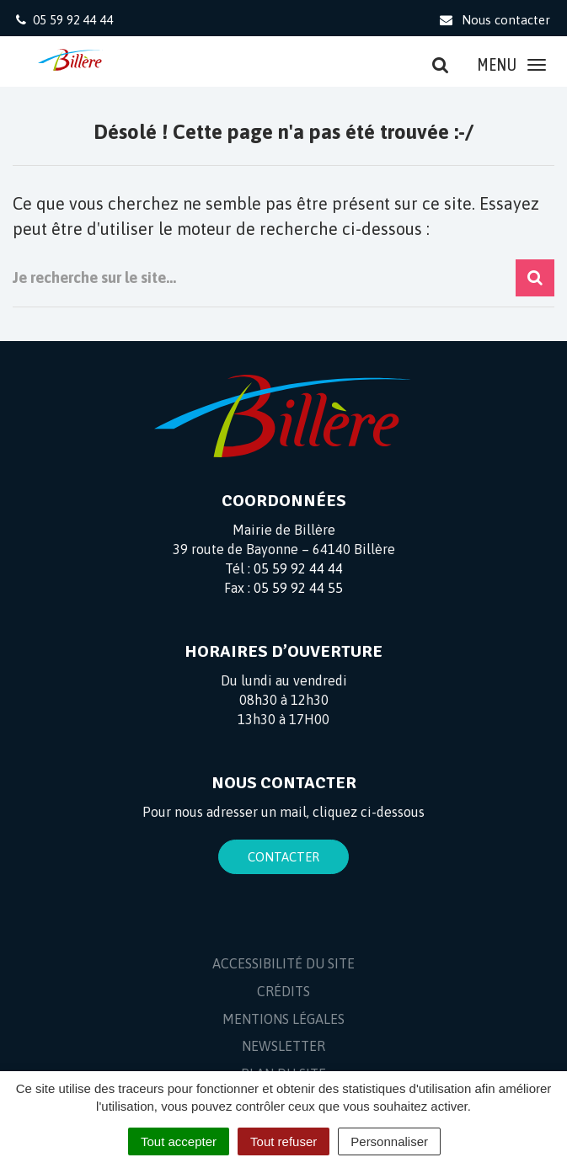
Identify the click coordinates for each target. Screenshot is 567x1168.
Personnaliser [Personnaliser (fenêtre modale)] (389, 1141)
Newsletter (283, 1045)
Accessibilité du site (283, 963)
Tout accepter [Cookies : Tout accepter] (179, 1141)
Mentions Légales (283, 1019)
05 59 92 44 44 (298, 568)
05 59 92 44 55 (298, 587)
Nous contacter (494, 20)
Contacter (283, 857)
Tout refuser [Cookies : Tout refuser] (283, 1141)
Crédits (283, 991)
